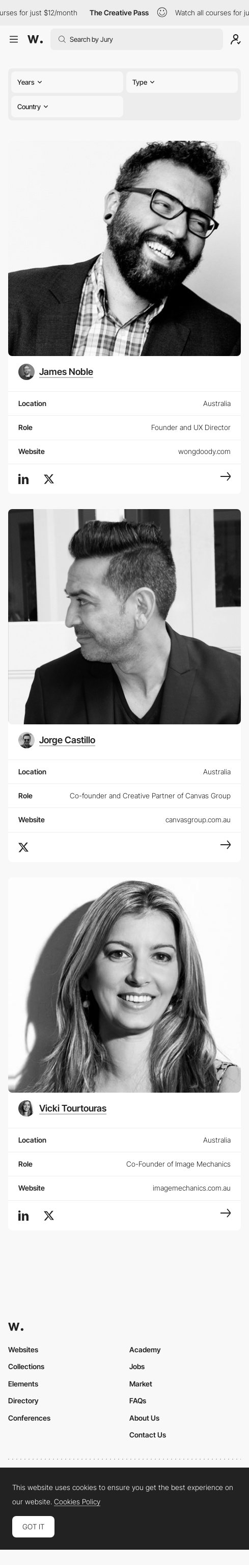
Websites (23, 1349)
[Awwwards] (35, 39)
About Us (144, 1417)
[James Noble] (55, 372)
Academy (145, 1349)
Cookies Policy (77, 1501)
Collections (26, 1366)
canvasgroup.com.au (198, 819)
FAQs (137, 1400)
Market (140, 1383)
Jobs (137, 1366)
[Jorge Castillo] (56, 740)
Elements (23, 1383)
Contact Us (147, 1434)
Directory (23, 1400)
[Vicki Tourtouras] (62, 1108)
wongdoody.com (204, 451)
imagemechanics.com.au (192, 1187)
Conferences (29, 1417)
